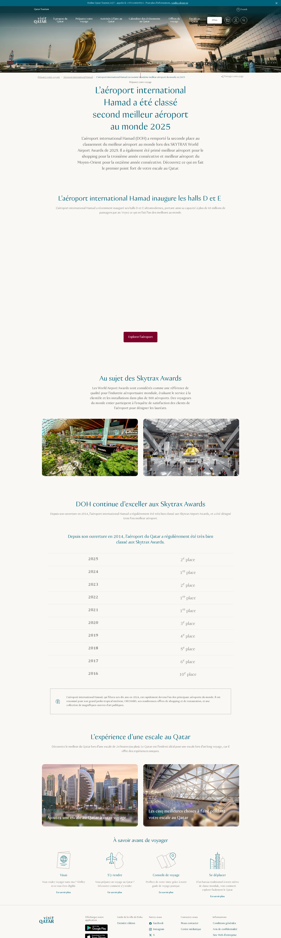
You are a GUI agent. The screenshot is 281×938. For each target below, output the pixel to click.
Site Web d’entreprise (225, 935)
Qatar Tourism (41, 9)
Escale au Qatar (194, 20)
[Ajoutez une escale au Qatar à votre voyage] (90, 795)
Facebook (156, 923)
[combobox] (244, 20)
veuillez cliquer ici (179, 2)
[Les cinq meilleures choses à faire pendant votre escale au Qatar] (191, 795)
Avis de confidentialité (225, 929)
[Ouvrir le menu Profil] (236, 20)
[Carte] (228, 20)
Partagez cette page (232, 76)
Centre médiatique (191, 929)
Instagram (156, 929)
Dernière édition (126, 923)
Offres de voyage (174, 20)
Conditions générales (224, 923)
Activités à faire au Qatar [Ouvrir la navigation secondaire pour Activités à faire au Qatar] (111, 20)
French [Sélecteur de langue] (242, 9)
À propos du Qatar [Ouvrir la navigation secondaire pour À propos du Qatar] (60, 20)
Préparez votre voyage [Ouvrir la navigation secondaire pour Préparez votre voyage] (84, 20)
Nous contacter (189, 923)
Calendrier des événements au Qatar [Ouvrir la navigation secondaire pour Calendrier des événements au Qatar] (144, 20)
